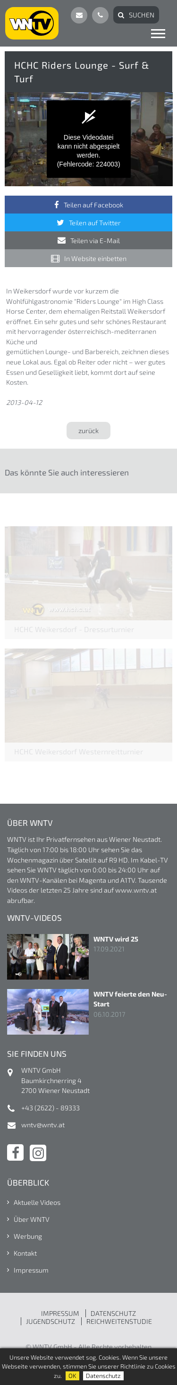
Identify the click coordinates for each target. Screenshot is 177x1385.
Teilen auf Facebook (93, 205)
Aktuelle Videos (37, 1202)
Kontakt (25, 1253)
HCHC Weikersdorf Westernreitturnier (78, 751)
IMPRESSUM (60, 1313)
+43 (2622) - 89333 (50, 1108)
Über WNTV (32, 1219)
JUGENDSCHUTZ (50, 1321)
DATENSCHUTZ (113, 1313)
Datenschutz (103, 1375)
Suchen (141, 15)
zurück (88, 431)
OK (72, 1375)
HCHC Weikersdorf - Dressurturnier (74, 629)
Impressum (31, 1270)
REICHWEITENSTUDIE (119, 1321)
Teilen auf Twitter (95, 223)
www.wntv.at (136, 890)
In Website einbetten (95, 258)
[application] (89, 139)
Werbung (28, 1236)
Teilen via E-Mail (95, 241)
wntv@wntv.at (43, 1125)
